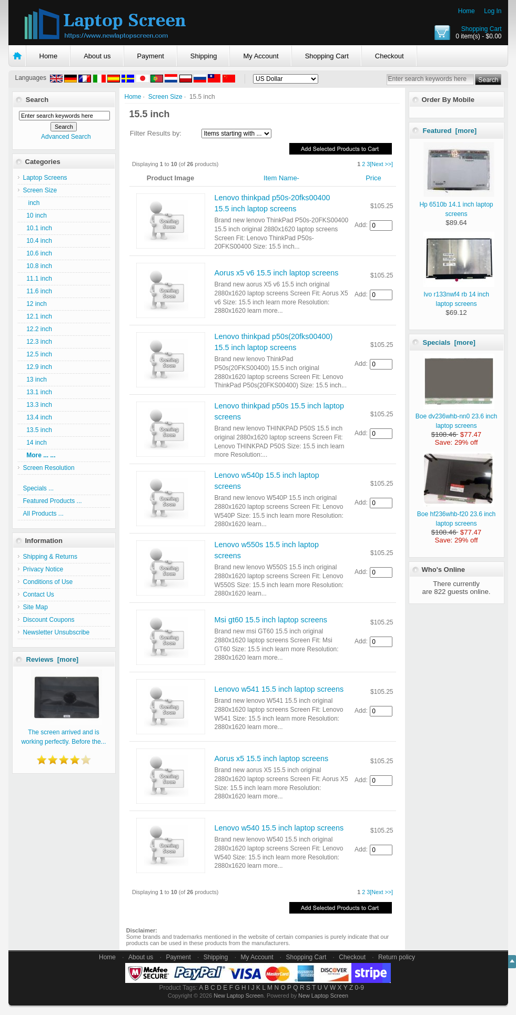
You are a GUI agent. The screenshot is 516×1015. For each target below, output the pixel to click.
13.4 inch (37, 417)
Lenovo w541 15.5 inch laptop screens (279, 689)
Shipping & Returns (50, 556)
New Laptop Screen (239, 995)
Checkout (389, 56)
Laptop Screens (45, 177)
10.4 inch (37, 240)
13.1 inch (37, 392)
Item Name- (281, 178)
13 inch (35, 379)
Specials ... (38, 488)
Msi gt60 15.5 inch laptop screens (271, 620)
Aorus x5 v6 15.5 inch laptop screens (277, 273)
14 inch (35, 442)
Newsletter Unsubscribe (56, 632)
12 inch (35, 303)
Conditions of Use (48, 582)
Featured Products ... (52, 501)
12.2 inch (37, 329)
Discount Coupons (49, 619)
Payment (150, 56)
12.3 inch (37, 341)
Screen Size (165, 96)
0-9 (359, 987)
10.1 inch (37, 228)
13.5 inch (37, 430)
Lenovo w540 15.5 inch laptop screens (279, 828)
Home (466, 11)
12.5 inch (37, 354)
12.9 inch (37, 367)
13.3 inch (37, 404)
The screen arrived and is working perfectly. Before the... (63, 732)
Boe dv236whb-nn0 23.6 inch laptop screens (456, 416)
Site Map (35, 607)
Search (37, 100)
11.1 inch (37, 278)
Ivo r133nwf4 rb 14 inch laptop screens (458, 294)
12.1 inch (37, 316)
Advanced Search (66, 136)
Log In (492, 11)
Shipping (203, 56)
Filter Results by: (155, 133)
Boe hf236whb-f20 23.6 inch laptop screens (456, 514)
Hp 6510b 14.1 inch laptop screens (456, 204)
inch (31, 203)
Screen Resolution (49, 467)
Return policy (396, 957)
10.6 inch (37, 253)
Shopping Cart (481, 29)
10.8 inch (37, 266)
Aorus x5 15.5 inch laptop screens (272, 758)
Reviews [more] (52, 659)
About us (97, 56)
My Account (260, 56)
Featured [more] (450, 131)
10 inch (35, 215)
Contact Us (38, 594)
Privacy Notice (43, 569)
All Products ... (43, 513)
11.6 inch (37, 291)
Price (373, 178)
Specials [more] (449, 342)
